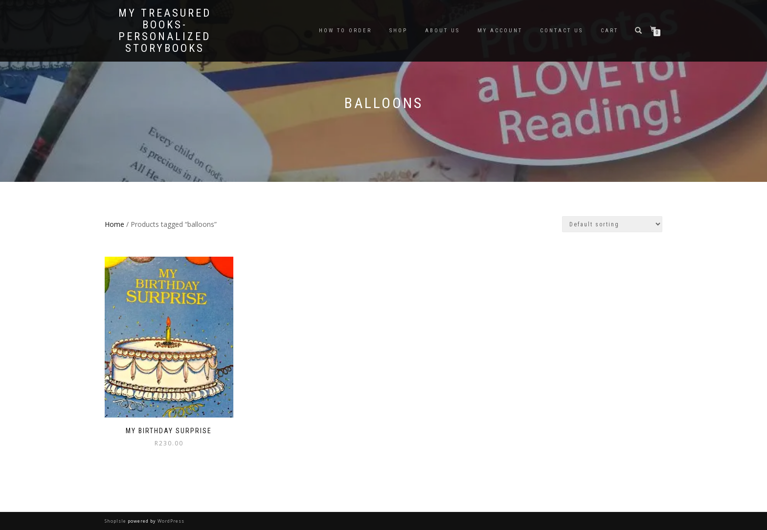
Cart (609, 30)
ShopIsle (116, 521)
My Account (499, 30)
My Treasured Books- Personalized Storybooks (164, 30)
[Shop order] (612, 224)
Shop (398, 30)
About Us (442, 30)
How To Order (345, 30)
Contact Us (561, 30)
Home (114, 224)
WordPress (170, 521)
